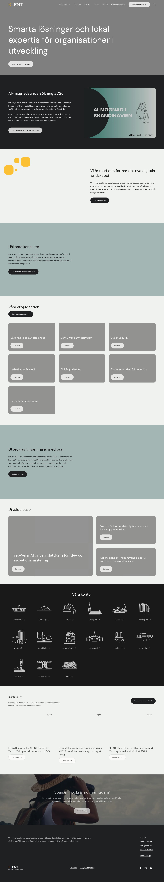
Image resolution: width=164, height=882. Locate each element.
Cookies (73, 868)
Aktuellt (105, 4)
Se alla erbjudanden (21, 314)
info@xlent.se (146, 845)
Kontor (96, 4)
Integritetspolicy (87, 868)
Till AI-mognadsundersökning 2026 (25, 130)
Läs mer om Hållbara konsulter (23, 272)
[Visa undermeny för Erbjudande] (69, 4)
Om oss (87, 4)
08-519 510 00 (146, 850)
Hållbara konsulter (118, 4)
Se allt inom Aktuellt (143, 701)
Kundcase (77, 4)
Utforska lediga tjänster (21, 64)
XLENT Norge (145, 855)
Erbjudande (62, 4)
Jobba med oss (139, 4)
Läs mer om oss (100, 200)
